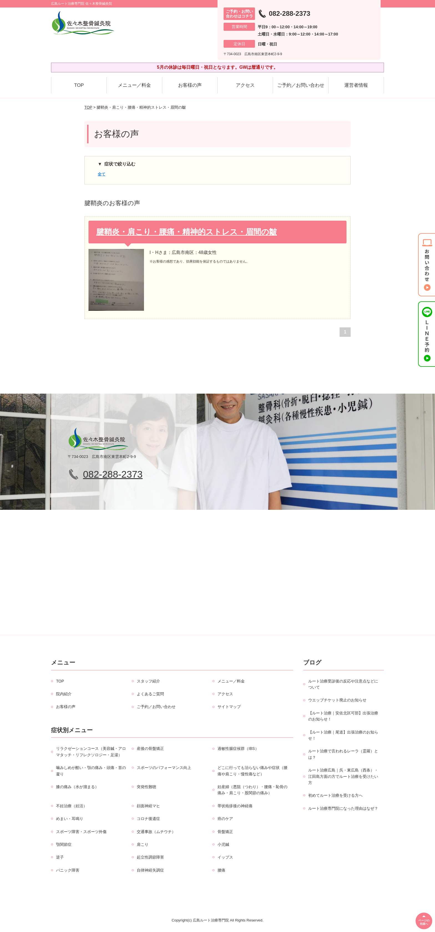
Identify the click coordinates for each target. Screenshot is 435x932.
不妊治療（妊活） (71, 806)
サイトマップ (229, 706)
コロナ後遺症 (148, 818)
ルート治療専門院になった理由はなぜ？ (343, 808)
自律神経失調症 (150, 870)
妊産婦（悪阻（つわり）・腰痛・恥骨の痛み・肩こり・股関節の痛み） (252, 790)
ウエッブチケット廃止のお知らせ (337, 700)
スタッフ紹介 (148, 681)
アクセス (245, 85)
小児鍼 (223, 844)
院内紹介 (64, 694)
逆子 (60, 857)
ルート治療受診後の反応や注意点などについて (343, 684)
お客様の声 (190, 85)
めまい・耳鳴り (69, 818)
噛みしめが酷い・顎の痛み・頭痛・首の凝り (91, 770)
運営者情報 (356, 85)
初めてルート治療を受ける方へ (335, 795)
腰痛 (221, 870)
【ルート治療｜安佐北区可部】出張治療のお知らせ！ (343, 716)
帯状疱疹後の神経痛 (235, 806)
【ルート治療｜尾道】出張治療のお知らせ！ (343, 735)
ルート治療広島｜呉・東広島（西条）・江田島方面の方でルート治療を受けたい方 (343, 776)
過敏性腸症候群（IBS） (238, 748)
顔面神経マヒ (148, 806)
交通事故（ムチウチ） (156, 831)
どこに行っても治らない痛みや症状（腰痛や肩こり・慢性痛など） (252, 770)
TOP (79, 85)
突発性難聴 (146, 787)
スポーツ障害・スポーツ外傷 (81, 831)
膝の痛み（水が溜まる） (77, 787)
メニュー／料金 (134, 85)
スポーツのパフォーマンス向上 (164, 767)
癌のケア (225, 818)
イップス (225, 857)
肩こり (142, 844)
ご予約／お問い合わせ (300, 85)
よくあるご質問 (150, 694)
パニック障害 (67, 870)
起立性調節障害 (150, 857)
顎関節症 (64, 844)
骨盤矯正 (225, 831)
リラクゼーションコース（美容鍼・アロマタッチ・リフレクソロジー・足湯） (91, 751)
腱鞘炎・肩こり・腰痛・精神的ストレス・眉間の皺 (186, 232)
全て (101, 174)
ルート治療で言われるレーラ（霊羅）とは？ (343, 754)
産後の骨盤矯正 (150, 748)
